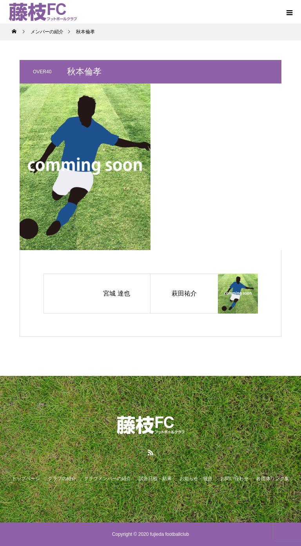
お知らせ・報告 (196, 478)
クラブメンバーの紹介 (107, 478)
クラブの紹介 (62, 478)
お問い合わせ (234, 478)
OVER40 (42, 71)
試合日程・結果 (155, 478)
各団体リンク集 (272, 478)
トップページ (26, 478)
